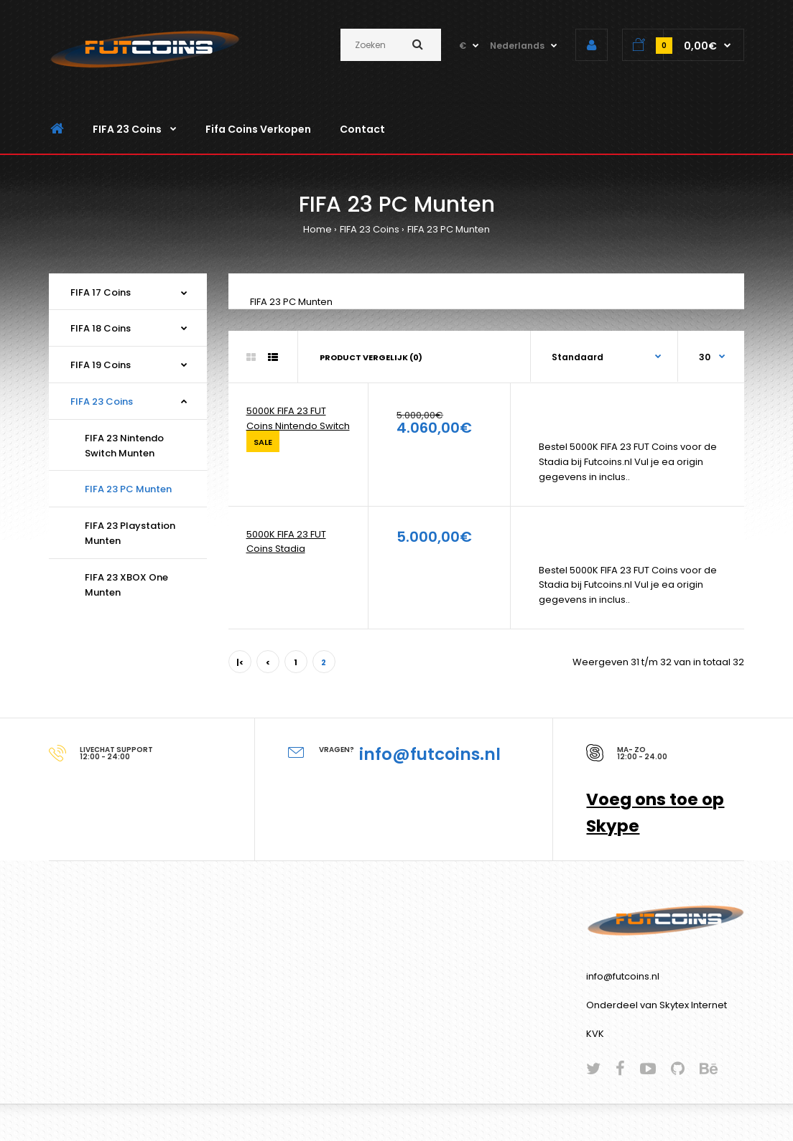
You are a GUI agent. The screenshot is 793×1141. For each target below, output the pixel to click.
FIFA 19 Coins (100, 365)
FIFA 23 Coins (369, 229)
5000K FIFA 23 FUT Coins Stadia (286, 541)
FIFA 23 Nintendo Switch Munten (124, 445)
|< (240, 662)
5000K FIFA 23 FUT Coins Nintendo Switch (298, 418)
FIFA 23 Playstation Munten (130, 533)
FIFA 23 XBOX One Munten (126, 584)
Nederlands (517, 45)
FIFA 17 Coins (100, 292)
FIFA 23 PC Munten (448, 229)
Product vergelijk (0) (371, 357)
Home (317, 229)
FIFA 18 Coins (100, 328)
